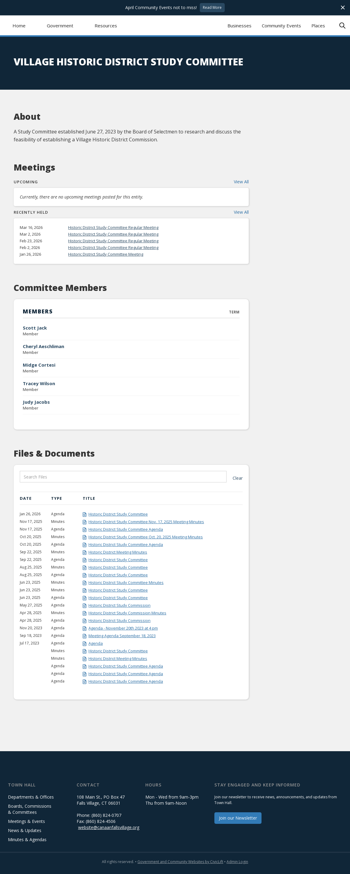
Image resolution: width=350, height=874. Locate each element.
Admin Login (237, 861)
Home (19, 25)
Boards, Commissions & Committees (29, 809)
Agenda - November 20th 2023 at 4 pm (123, 628)
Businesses (239, 25)
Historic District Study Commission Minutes (127, 613)
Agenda (95, 643)
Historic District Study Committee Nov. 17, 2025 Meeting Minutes (146, 521)
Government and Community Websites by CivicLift (180, 861)
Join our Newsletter (238, 818)
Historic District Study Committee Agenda (125, 529)
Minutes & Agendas (27, 839)
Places (318, 25)
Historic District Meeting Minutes (117, 552)
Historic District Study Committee (118, 514)
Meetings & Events (26, 821)
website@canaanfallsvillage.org (108, 827)
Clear (238, 478)
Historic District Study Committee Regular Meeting (113, 227)
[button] (60, 25)
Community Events (281, 25)
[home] (175, 25)
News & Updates (24, 830)
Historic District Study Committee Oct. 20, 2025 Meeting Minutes (145, 537)
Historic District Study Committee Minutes (126, 582)
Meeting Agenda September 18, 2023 (122, 635)
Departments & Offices (31, 797)
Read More (212, 7)
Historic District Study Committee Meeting (105, 254)
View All (241, 182)
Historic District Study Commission (119, 605)
